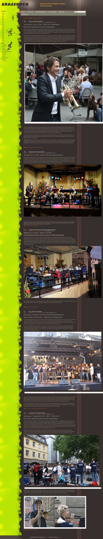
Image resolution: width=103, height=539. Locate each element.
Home (23, 11)
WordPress (60, 537)
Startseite (4, 59)
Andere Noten (5, 57)
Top (51, 22)
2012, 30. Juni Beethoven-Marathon (36, 21)
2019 (3, 13)
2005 (3, 35)
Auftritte (30, 11)
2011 (47, 152)
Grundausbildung (41, 11)
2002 (3, 40)
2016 (3, 17)
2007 (3, 32)
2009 (3, 29)
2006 (3, 33)
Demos (3, 56)
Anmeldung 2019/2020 (6, 51)
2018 (3, 14)
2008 (3, 30)
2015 (3, 19)
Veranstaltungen (5, 49)
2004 (3, 37)
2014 (3, 21)
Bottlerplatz (35, 147)
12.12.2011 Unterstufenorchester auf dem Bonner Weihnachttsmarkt (42, 229)
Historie (3, 48)
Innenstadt (41, 147)
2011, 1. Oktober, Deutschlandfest (35, 311)
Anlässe (3, 54)
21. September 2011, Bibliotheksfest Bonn (37, 412)
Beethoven (31, 147)
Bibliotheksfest (29, 529)
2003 (3, 38)
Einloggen (4, 44)
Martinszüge (52, 11)
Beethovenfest (31, 408)
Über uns (61, 11)
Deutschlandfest (43, 408)
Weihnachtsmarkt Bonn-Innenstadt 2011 (36, 151)
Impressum (25, 14)
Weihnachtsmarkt (34, 225)
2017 (3, 16)
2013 (3, 22)
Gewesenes (48, 22)
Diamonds (47, 537)
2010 (3, 27)
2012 (27, 147)
